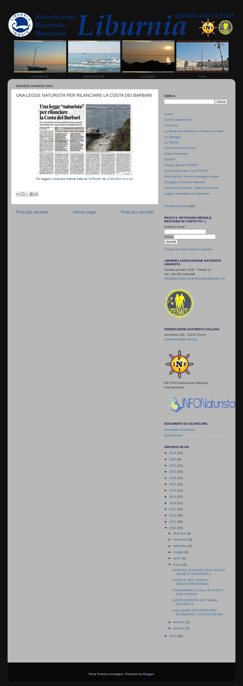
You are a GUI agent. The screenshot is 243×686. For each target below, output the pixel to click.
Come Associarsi (176, 153)
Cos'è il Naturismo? (178, 119)
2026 (173, 453)
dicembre (180, 533)
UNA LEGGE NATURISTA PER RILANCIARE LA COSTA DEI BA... (198, 612)
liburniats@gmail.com (210, 278)
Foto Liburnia (39, 76)
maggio (178, 552)
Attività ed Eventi (93, 76)
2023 (173, 471)
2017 (173, 509)
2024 (173, 465)
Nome (169, 236)
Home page (84, 212)
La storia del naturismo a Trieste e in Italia (194, 131)
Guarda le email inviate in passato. (188, 249)
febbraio (179, 622)
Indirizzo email (174, 227)
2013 (173, 636)
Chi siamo (171, 125)
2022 (173, 478)
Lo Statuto (171, 142)
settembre (180, 546)
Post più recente (32, 212)
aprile (177, 558)
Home (168, 114)
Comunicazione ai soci (180, 148)
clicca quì (128, 179)
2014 (173, 528)
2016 (173, 515)
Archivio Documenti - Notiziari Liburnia (191, 188)
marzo (178, 564)
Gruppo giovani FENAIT (181, 165)
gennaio (179, 628)
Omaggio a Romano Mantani (184, 182)
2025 (173, 459)
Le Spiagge (148, 76)
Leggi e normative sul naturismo (187, 193)
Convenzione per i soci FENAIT (186, 171)
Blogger (148, 674)
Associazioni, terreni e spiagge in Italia (191, 176)
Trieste (202, 76)
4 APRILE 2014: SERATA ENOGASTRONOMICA (190, 582)
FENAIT (170, 159)
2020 (173, 490)
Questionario (173, 435)
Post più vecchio (137, 212)
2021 (173, 484)
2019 (173, 497)
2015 (173, 521)
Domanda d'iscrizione (179, 429)
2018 (173, 503)
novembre (180, 539)
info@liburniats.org (177, 278)
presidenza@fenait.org (180, 339)
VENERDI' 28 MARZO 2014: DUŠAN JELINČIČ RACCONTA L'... (198, 572)
